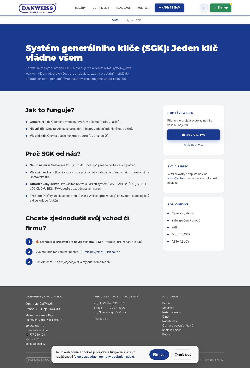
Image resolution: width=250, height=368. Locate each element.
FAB (174, 227)
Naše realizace (171, 312)
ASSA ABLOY (180, 241)
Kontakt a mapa (172, 330)
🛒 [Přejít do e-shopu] (221, 7)
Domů (116, 20)
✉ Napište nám (169, 7)
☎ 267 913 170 (193, 135)
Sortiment (101, 7)
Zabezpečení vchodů (186, 220)
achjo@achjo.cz (69, 262)
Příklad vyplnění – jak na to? (102, 251)
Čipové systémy (183, 213)
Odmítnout (183, 354)
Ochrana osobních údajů (177, 325)
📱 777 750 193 (35, 334)
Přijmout (159, 354)
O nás (166, 316)
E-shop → (168, 334)
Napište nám (170, 321)
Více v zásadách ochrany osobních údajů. (104, 357)
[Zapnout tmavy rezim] (204, 7)
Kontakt (144, 7)
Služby (80, 7)
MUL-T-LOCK (181, 234)
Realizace (123, 7)
